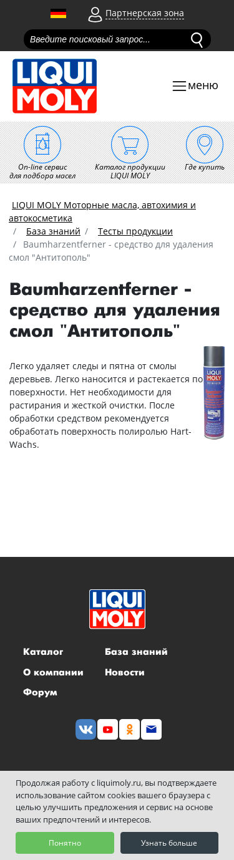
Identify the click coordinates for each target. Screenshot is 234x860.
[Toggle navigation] (194, 86)
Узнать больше (169, 843)
